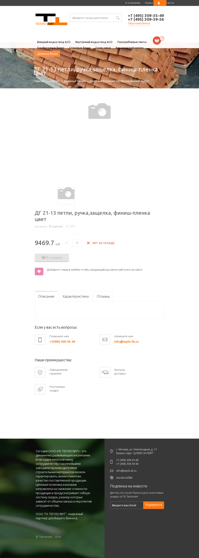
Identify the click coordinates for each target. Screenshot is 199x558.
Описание (46, 296)
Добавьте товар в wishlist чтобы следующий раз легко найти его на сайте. (95, 269)
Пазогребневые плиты (132, 41)
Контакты (167, 2)
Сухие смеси (103, 47)
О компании (132, 2)
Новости (150, 2)
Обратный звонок (139, 23)
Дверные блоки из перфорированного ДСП (119, 81)
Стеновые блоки (80, 47)
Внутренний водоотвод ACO (93, 41)
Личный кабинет (159, 3)
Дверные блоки (47, 53)
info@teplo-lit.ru (126, 341)
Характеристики (76, 296)
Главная (39, 81)
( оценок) (56, 226)
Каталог (54, 81)
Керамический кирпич (130, 47)
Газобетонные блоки (50, 47)
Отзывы (103, 296)
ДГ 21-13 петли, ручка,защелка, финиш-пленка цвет (51, 20)
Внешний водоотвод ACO (53, 41)
